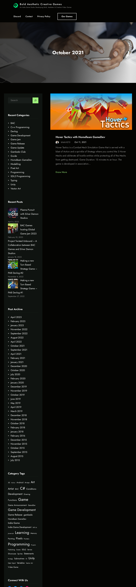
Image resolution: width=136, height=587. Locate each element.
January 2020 (17, 382)
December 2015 (19, 440)
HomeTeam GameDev (21, 160)
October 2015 (18, 448)
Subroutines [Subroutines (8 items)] (19, 558)
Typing (14, 180)
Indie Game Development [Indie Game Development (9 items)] (19, 527)
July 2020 (15, 374)
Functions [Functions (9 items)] (12, 500)
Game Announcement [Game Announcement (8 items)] (17, 505)
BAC (13, 123)
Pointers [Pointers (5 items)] (26, 539)
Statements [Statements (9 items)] (29, 553)
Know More (61, 172)
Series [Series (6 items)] (29, 549)
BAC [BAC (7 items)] (17, 489)
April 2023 (16, 317)
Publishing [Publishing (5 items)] (11, 549)
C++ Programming (20, 127)
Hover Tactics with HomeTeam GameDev (80, 137)
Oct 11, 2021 (80, 142)
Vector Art (16, 188)
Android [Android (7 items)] (20, 482)
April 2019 (16, 407)
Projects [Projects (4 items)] (33, 545)
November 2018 (19, 419)
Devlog (14, 131)
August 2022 (17, 337)
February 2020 (18, 378)
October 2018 (18, 423)
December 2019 (19, 386)
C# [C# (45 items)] (22, 488)
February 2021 (18, 358)
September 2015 (19, 452)
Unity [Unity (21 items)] (31, 558)
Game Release (18, 143)
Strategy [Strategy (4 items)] (10, 559)
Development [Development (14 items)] (15, 494)
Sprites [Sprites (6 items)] (20, 553)
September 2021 (19, 350)
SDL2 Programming (20, 176)
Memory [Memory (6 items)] (34, 533)
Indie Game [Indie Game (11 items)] (14, 523)
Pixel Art (15, 168)
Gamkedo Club (18, 152)
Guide (14, 156)
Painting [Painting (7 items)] (11, 538)
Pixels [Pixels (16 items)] (19, 538)
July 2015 (15, 460)
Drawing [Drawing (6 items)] (27, 494)
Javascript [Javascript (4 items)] (11, 533)
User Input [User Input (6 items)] (12, 563)
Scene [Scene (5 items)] (18, 549)
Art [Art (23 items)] (33, 482)
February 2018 (18, 427)
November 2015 (19, 444)
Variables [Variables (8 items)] (21, 563)
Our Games (67, 16)
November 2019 (19, 390)
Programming (17, 172)
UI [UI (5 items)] (26, 559)
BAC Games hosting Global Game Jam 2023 (28, 229)
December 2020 (19, 366)
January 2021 (17, 362)
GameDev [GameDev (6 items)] (31, 505)
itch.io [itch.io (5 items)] (35, 527)
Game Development (20, 135)
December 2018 (19, 415)
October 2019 (18, 395)
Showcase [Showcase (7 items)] (12, 553)
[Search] (35, 100)
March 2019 (16, 411)
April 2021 (16, 354)
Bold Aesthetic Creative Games (41, 4)
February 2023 (18, 321)
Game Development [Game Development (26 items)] (22, 509)
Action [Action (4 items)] (13, 483)
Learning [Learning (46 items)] (22, 532)
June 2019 (16, 399)
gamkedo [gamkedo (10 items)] (28, 514)
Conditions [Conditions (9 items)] (31, 488)
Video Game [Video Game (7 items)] (13, 567)
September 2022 (19, 333)
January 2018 (17, 431)
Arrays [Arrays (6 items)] (27, 482)
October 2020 (18, 370)
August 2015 (17, 456)
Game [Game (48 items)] (23, 499)
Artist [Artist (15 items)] (11, 489)
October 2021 (18, 346)
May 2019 (15, 403)
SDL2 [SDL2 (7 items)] (24, 549)
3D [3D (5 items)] (9, 482)
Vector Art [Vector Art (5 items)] (29, 563)
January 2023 (17, 325)
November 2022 (19, 329)
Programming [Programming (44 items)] (19, 544)
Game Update (17, 147)
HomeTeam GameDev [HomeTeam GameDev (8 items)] (17, 519)
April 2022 (16, 341)
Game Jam (16, 139)
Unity (13, 184)
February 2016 (18, 435)
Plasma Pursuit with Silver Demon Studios (29, 214)
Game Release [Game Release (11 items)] (15, 514)
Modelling (16, 164)
